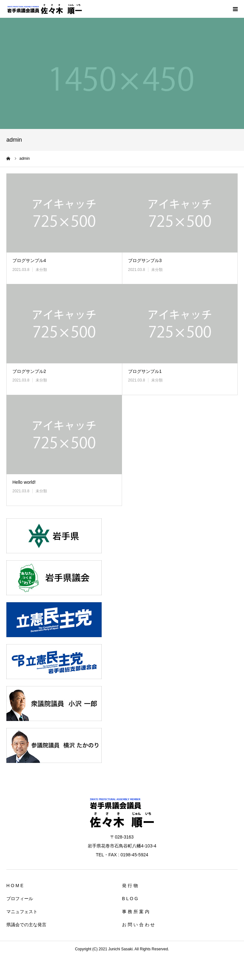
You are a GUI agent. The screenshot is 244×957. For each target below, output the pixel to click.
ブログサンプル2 (29, 371)
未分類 (41, 269)
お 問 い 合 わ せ (138, 924)
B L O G (130, 898)
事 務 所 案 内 (135, 911)
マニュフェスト (21, 911)
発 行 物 (130, 885)
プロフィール (19, 898)
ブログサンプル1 (145, 371)
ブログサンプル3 (145, 260)
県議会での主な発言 (26, 924)
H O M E (15, 885)
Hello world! (24, 482)
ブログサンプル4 (29, 260)
